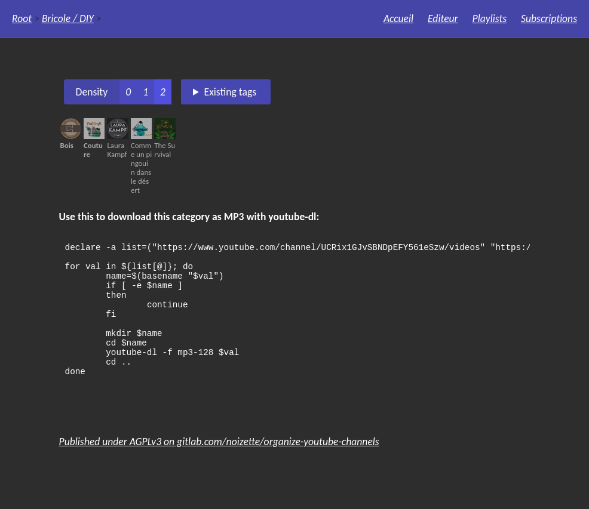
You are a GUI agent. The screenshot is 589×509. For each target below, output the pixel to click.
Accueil (398, 18)
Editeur (443, 18)
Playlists (490, 18)
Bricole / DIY (68, 18)
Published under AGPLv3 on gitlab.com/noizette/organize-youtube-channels (219, 466)
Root (22, 18)
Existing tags (230, 91)
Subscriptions (549, 18)
